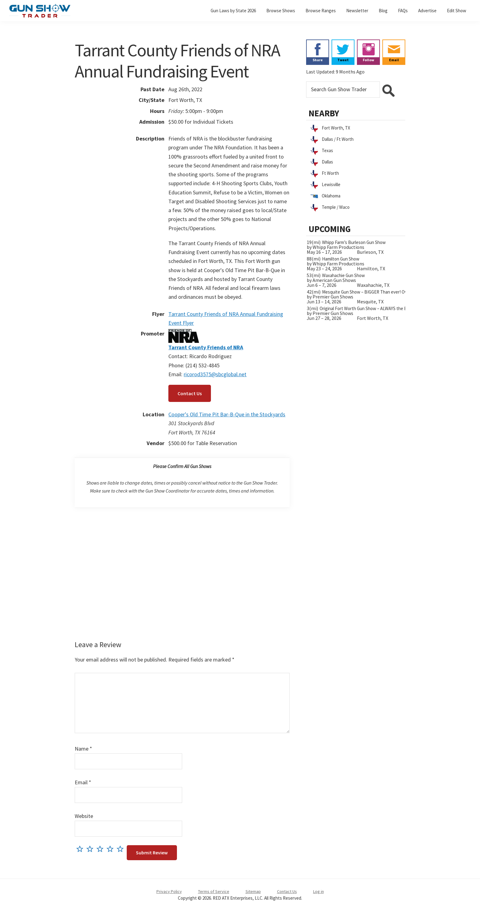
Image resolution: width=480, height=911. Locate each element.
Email (83, 782)
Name (83, 748)
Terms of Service (213, 891)
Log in (318, 891)
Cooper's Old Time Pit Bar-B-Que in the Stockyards (226, 414)
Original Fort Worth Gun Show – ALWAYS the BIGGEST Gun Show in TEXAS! (390, 308)
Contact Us (190, 393)
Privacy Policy (169, 891)
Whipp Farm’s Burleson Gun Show (354, 242)
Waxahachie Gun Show (343, 275)
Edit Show (456, 10)
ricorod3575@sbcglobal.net (215, 374)
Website (84, 815)
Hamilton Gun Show (340, 259)
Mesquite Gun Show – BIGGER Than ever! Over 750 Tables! (377, 292)
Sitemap (253, 891)
